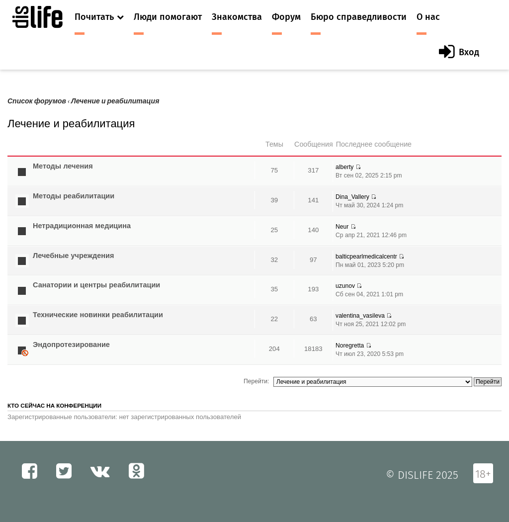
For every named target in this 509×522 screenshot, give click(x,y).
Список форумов (36, 101)
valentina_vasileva (360, 315)
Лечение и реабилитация (115, 101)
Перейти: (256, 381)
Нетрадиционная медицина (82, 226)
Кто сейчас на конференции (54, 406)
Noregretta (350, 345)
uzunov (345, 285)
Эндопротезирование (71, 344)
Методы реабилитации (73, 196)
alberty (344, 167)
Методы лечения (63, 166)
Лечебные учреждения (73, 256)
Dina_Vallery (352, 196)
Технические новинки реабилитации (98, 315)
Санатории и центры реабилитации (96, 285)
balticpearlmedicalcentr (366, 256)
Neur (342, 226)
